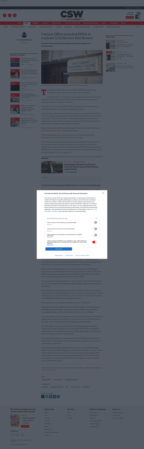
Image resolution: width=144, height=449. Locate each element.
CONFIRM (58, 249)
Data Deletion (59, 255)
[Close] (104, 193)
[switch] (94, 222)
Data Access (69, 255)
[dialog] (72, 224)
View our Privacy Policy (82, 255)
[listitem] (72, 218)
